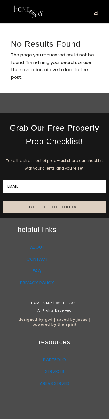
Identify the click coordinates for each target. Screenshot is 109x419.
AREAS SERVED (54, 383)
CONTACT (37, 259)
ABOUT (37, 247)
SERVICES (54, 371)
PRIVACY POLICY (37, 283)
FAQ (37, 271)
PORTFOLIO (54, 360)
